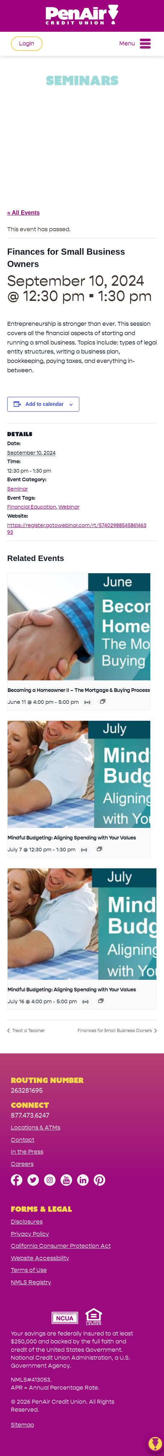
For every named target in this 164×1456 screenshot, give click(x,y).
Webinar (68, 507)
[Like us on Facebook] (16, 1183)
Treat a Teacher (28, 1030)
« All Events (23, 213)
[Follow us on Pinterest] (99, 1183)
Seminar (17, 489)
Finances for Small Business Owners (115, 1030)
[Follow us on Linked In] (83, 1183)
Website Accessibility (40, 1258)
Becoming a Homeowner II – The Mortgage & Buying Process (79, 690)
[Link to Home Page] (82, 16)
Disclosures (27, 1221)
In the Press (27, 1151)
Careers (22, 1164)
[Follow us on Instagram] (50, 1183)
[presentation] (79, 626)
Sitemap (22, 1424)
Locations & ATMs (35, 1127)
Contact (22, 1139)
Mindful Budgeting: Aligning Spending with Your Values (72, 838)
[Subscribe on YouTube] (66, 1183)
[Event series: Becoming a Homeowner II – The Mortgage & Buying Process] (102, 701)
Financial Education (31, 507)
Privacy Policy (30, 1234)
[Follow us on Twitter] (33, 1183)
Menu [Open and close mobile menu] (135, 43)
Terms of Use (29, 1270)
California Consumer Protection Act (61, 1245)
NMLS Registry (31, 1282)
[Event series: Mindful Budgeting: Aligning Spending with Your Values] (99, 849)
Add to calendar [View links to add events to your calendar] (45, 404)
